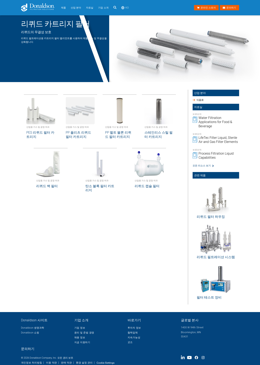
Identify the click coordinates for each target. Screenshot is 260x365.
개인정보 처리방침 (31, 363)
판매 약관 (66, 363)
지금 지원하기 (82, 342)
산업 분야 (76, 7)
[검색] (115, 7)
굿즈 (130, 342)
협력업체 (133, 332)
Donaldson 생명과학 (32, 328)
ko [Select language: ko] (125, 7)
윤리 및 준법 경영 (84, 332)
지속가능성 (134, 337)
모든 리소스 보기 (202, 165)
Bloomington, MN (191, 332)
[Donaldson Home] (40, 8)
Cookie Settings (105, 363)
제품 (63, 7)
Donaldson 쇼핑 (30, 332)
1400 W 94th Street (192, 327)
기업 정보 (79, 328)
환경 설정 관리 (84, 363)
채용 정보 (79, 337)
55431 (184, 336)
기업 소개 (103, 7)
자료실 (89, 7)
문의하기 (27, 349)
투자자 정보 (134, 328)
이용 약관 (51, 363)
